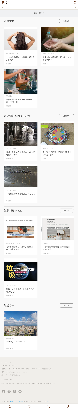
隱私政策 (28, 383)
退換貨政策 (20, 383)
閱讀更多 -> (9, 64)
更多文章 (66, 21)
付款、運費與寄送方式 (9, 383)
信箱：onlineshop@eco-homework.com (14, 372)
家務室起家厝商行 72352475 (47, 383)
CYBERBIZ (46, 401)
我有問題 (34, 383)
